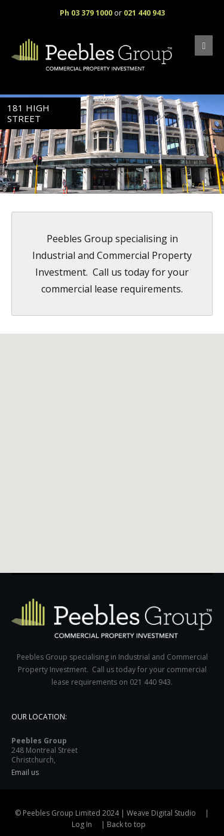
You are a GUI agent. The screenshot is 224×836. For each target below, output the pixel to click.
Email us (25, 772)
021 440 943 (144, 13)
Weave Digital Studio (161, 813)
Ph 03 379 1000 (86, 13)
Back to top (126, 824)
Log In (82, 824)
